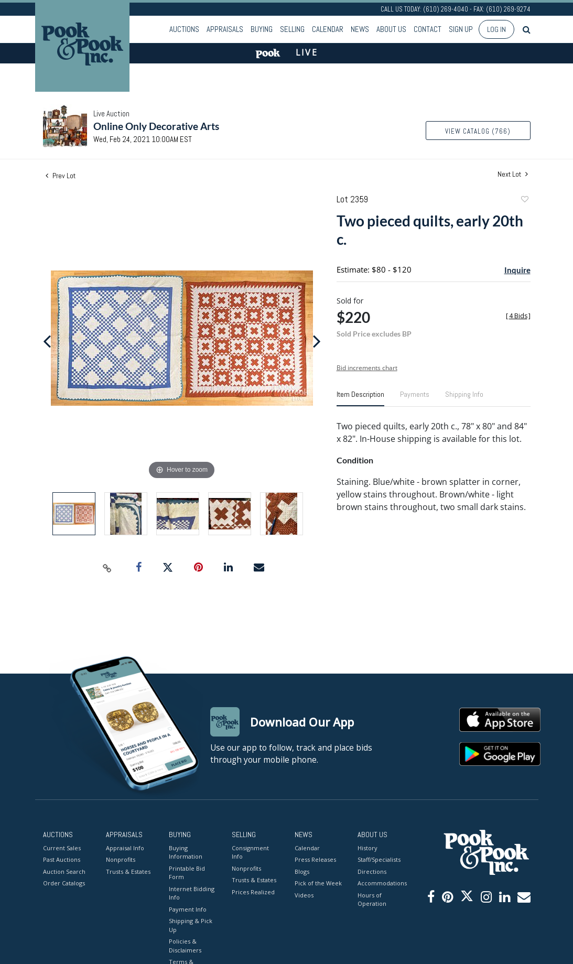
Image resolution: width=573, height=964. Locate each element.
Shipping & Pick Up (190, 925)
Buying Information (185, 852)
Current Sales (62, 848)
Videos (304, 895)
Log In (496, 29)
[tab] (360, 398)
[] (518, 315)
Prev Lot (60, 175)
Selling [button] (292, 29)
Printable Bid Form (187, 872)
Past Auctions (61, 859)
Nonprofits (120, 859)
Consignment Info (250, 852)
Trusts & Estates (128, 871)
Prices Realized (253, 892)
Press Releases (315, 859)
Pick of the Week (318, 883)
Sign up (461, 29)
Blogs (302, 871)
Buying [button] (262, 29)
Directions (372, 871)
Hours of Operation (372, 899)
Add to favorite (524, 200)
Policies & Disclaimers (185, 945)
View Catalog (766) (478, 131)
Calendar (327, 29)
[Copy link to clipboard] (107, 567)
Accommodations (381, 883)
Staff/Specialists (379, 859)
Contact (427, 29)
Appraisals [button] (225, 29)
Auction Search (64, 871)
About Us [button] (391, 29)
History (367, 848)
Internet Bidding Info (191, 893)
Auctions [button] (184, 29)
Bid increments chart (367, 367)
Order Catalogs (64, 883)
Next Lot (513, 174)
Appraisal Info (125, 848)
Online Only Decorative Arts (156, 126)
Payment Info (188, 909)
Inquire (517, 270)
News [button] (360, 29)
